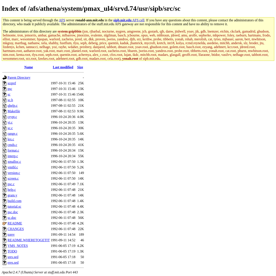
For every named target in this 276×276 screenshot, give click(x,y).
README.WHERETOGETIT (29, 240)
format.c (13, 150)
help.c (12, 189)
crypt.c (12, 117)
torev (11, 234)
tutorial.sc (14, 206)
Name (28, 67)
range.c (13, 133)
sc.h (10, 100)
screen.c (13, 178)
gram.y (12, 195)
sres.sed (13, 257)
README (15, 223)
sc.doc (12, 218)
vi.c (10, 122)
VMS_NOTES (18, 246)
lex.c (11, 139)
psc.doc (13, 212)
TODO (12, 251)
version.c (14, 173)
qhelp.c (13, 105)
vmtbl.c (13, 167)
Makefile (14, 111)
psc (10, 89)
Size (80, 67)
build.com (14, 201)
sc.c (10, 128)
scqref (12, 83)
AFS (62, 20)
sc (9, 94)
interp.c (13, 156)
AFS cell (128, 20)
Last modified (63, 67)
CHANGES (16, 229)
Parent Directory (19, 77)
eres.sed (13, 262)
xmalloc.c (14, 161)
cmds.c (12, 145)
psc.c (11, 184)
